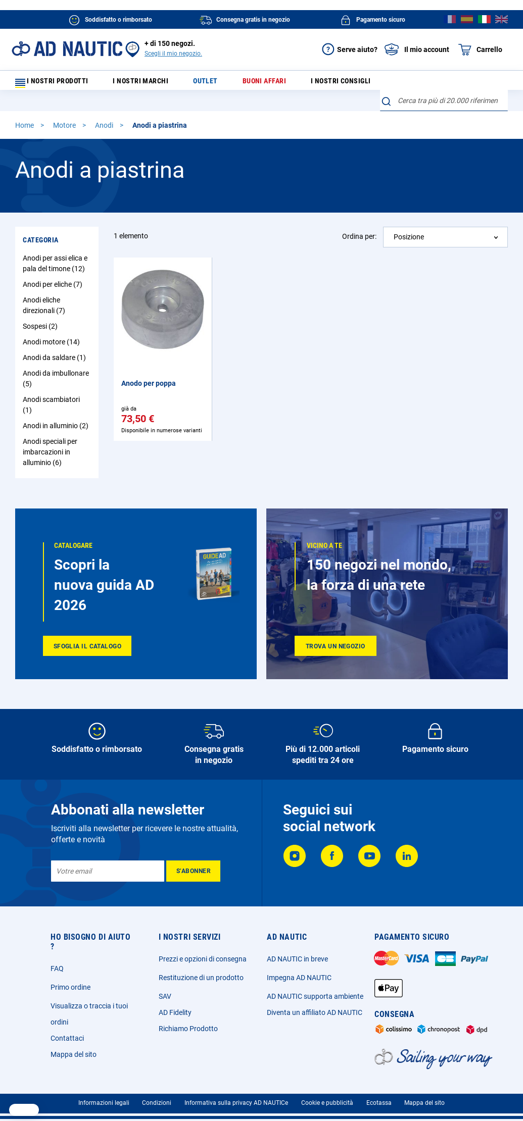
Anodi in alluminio (57, 411)
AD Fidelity (175, 1008)
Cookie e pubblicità (327, 1098)
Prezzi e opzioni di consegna (203, 954)
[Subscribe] (193, 866)
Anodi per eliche (54, 270)
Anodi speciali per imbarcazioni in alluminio (50, 437)
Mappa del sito (74, 1050)
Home (25, 111)
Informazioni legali (103, 1098)
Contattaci (67, 1034)
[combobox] (444, 81)
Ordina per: (359, 222)
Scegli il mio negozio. (173, 53)
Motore (65, 111)
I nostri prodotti (58, 83)
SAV (165, 992)
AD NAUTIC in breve (297, 954)
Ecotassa (379, 1098)
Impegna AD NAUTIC (299, 973)
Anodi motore (52, 327)
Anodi (105, 111)
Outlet (209, 83)
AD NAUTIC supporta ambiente (315, 992)
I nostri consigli (330, 83)
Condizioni (156, 1098)
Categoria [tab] (41, 225)
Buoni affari (259, 83)
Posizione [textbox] (409, 222)
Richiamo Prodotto (188, 1024)
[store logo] (67, 48)
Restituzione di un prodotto (201, 973)
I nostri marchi (151, 83)
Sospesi (41, 312)
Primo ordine (70, 983)
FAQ (57, 964)
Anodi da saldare (55, 343)
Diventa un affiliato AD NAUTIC (314, 1008)
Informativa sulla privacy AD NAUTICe (236, 1098)
